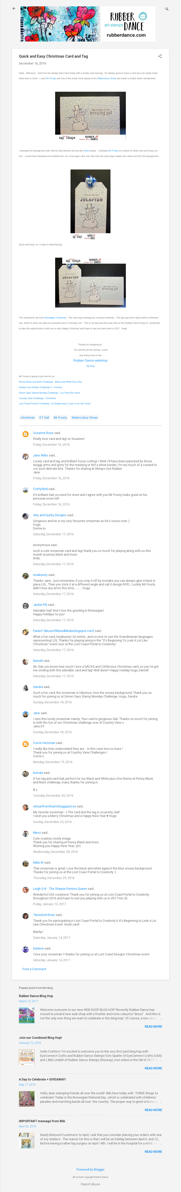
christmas (28, 417)
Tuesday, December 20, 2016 (53, 795)
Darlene (38, 948)
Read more (153, 1026)
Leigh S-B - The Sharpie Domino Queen (60, 889)
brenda (38, 773)
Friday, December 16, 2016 (51, 444)
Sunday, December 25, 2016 (52, 822)
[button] (160, 56)
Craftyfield (40, 489)
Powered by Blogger (91, 1169)
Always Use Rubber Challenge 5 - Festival (40, 387)
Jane (36, 713)
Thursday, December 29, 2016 (54, 878)
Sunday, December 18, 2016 (52, 702)
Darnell (38, 661)
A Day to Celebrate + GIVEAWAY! (42, 1079)
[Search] (167, 9)
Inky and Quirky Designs (49, 515)
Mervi (37, 832)
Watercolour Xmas (106, 78)
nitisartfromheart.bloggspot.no (54, 806)
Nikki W (38, 862)
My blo (90, 366)
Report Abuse (90, 1184)
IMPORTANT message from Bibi (42, 1121)
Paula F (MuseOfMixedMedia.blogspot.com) (63, 631)
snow (86, 150)
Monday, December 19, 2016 (52, 762)
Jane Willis (40, 455)
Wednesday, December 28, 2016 (55, 852)
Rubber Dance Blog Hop (36, 996)
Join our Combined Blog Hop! (40, 1037)
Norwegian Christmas (55, 317)
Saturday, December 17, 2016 (53, 534)
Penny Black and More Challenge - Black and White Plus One (50, 381)
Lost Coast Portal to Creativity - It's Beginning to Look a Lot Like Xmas (54, 403)
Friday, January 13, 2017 (49, 904)
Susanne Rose (43, 433)
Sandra (38, 687)
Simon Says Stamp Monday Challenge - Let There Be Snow (49, 392)
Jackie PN (40, 605)
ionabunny (40, 575)
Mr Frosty (51, 78)
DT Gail (44, 417)
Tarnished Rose (44, 915)
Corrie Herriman (44, 743)
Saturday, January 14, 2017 (51, 937)
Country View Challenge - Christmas (37, 398)
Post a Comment (34, 969)
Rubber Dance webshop (90, 360)
